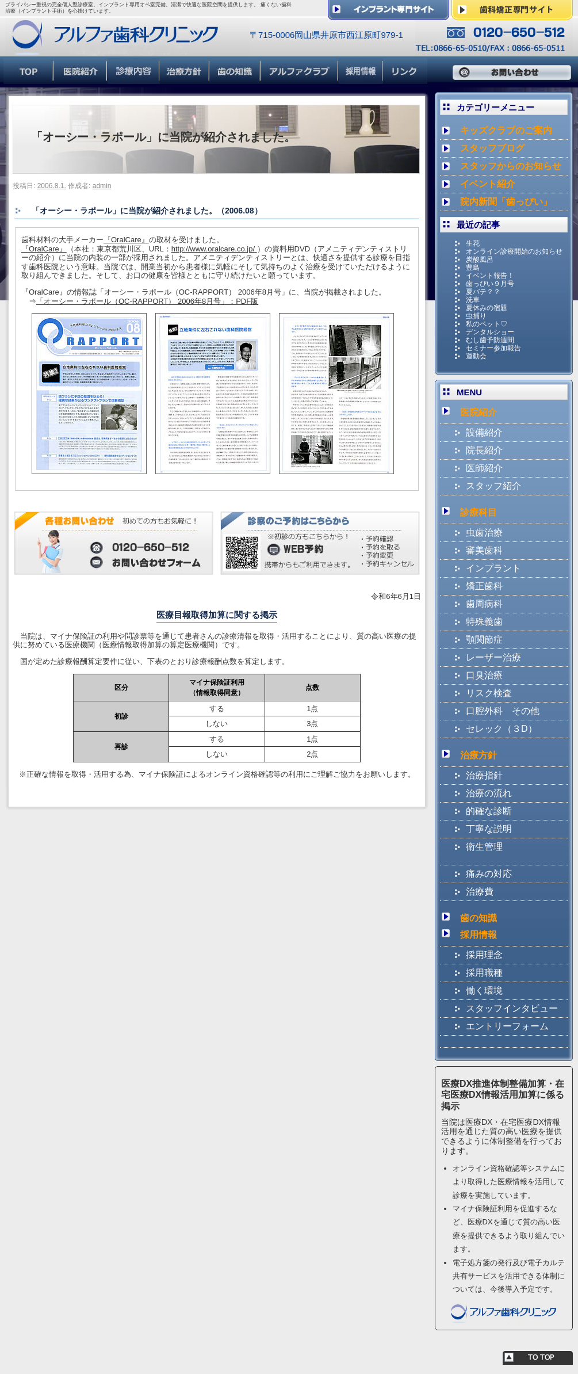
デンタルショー (490, 332)
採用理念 (484, 955)
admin (102, 186)
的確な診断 (489, 811)
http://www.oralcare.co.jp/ (214, 249)
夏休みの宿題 (486, 308)
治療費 (479, 891)
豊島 (473, 268)
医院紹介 (478, 412)
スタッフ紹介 (493, 486)
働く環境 (484, 990)
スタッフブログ (492, 148)
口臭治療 (484, 675)
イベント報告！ (490, 276)
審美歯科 (484, 550)
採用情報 (478, 935)
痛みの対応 (489, 874)
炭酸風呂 (479, 259)
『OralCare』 (126, 239)
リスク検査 (489, 693)
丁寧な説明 (489, 829)
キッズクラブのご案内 (506, 130)
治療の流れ (489, 793)
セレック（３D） (501, 729)
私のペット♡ (486, 324)
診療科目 (478, 512)
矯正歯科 (484, 586)
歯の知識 (478, 918)
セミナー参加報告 (493, 348)
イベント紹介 (487, 184)
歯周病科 (484, 604)
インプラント (493, 568)
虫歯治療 (484, 532)
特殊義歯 (484, 622)
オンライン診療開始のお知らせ (514, 251)
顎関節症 (484, 639)
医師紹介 (484, 468)
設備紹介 (484, 432)
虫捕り (476, 316)
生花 (473, 243)
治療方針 (478, 755)
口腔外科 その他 (502, 711)
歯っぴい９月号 (490, 284)
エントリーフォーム (507, 1026)
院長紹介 (484, 450)
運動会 (476, 356)
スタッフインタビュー (512, 1008)
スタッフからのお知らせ (510, 166)
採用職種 (484, 973)
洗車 (473, 300)
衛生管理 (484, 847)
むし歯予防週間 (490, 340)
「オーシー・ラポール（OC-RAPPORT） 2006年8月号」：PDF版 (147, 301)
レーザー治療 (493, 657)
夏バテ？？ (483, 292)
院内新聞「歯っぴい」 (506, 202)
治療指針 (484, 775)
